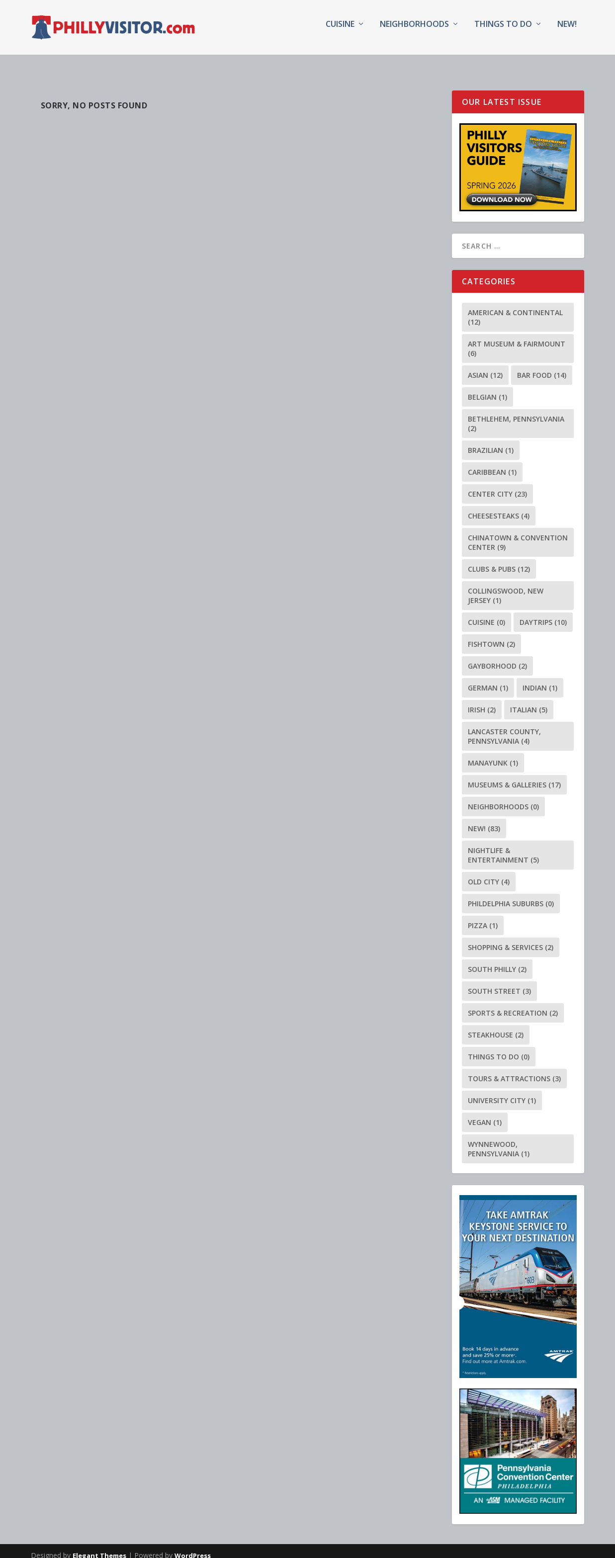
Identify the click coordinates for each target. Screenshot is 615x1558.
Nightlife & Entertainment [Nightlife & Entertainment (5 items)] (503, 846)
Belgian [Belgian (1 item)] (487, 388)
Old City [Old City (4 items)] (489, 872)
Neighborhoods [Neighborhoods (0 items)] (503, 797)
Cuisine (340, 31)
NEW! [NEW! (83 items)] (484, 819)
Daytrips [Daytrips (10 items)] (543, 613)
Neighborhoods (414, 31)
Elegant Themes (99, 1546)
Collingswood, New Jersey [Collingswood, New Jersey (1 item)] (505, 586)
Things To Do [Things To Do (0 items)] (498, 1047)
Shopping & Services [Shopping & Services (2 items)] (510, 938)
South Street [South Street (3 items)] (499, 982)
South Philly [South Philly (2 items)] (497, 960)
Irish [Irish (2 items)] (482, 700)
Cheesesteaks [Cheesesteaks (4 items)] (498, 507)
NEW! (567, 31)
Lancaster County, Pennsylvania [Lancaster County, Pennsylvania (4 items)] (504, 727)
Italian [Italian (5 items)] (528, 700)
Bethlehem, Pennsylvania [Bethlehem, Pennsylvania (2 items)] (516, 414)
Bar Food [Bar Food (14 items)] (541, 366)
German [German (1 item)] (488, 679)
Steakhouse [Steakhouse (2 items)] (496, 1026)
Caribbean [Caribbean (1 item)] (492, 463)
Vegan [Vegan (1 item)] (485, 1113)
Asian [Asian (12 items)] (485, 366)
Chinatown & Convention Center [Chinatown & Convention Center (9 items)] (518, 533)
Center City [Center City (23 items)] (497, 485)
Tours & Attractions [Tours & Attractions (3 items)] (514, 1069)
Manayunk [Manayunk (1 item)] (493, 754)
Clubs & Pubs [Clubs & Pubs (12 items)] (499, 560)
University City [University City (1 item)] (502, 1091)
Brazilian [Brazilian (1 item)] (491, 441)
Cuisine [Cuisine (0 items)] (486, 613)
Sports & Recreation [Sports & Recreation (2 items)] (513, 1004)
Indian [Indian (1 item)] (540, 679)
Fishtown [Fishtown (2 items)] (491, 635)
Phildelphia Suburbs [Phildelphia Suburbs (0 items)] (511, 894)
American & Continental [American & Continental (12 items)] (515, 308)
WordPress (193, 1546)
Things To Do (503, 31)
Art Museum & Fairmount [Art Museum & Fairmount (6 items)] (516, 339)
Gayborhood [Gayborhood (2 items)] (497, 657)
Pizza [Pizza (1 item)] (483, 916)
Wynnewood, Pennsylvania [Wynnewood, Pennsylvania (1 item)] (498, 1139)
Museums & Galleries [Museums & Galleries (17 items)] (514, 775)
